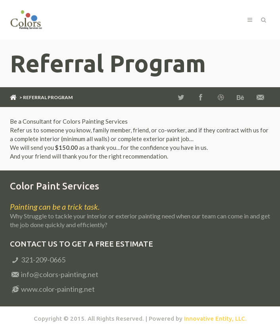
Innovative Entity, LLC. (215, 318)
